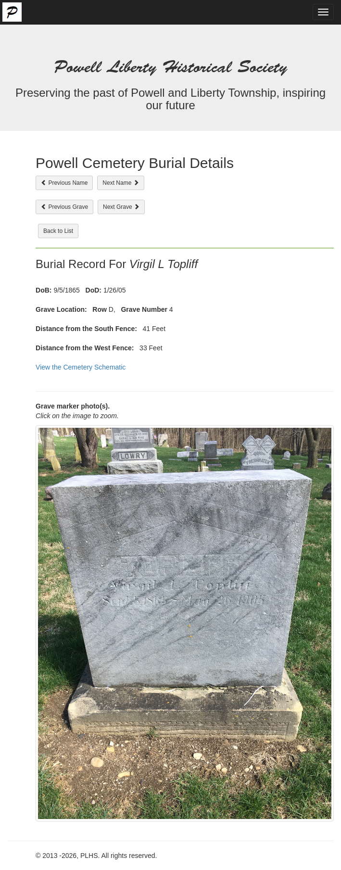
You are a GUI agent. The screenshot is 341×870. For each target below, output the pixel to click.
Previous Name (64, 182)
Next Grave (121, 207)
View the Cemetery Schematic (81, 367)
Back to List (58, 231)
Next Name (120, 182)
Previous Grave (64, 207)
